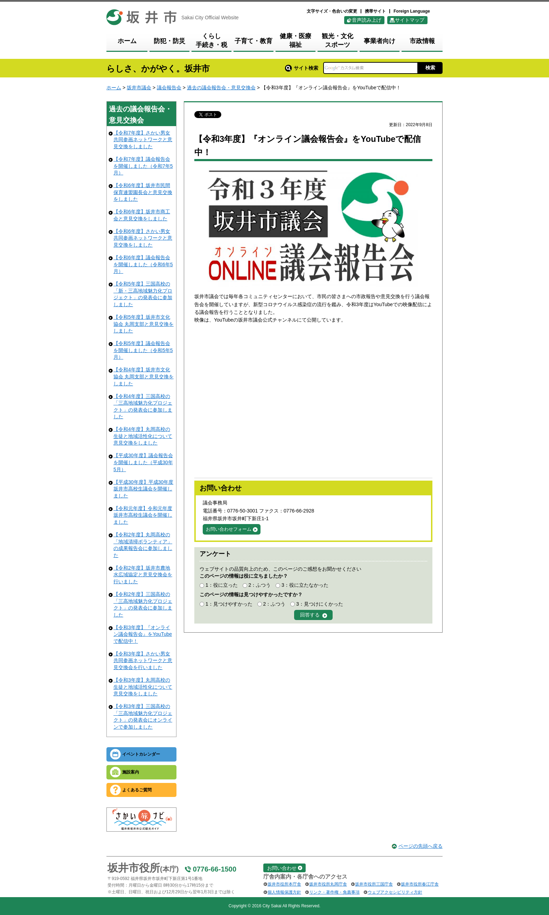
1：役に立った (222, 585)
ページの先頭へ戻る (420, 846)
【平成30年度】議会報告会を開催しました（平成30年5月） (143, 462)
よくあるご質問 (137, 789)
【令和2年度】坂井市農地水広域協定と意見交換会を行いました (142, 574)
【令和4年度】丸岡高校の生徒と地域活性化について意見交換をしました (142, 436)
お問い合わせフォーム (228, 529)
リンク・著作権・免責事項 (334, 892)
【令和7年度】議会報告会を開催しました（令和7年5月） (143, 166)
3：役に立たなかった (305, 585)
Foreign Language (412, 11)
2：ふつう (259, 585)
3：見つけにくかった (319, 604)
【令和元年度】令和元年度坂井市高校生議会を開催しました (142, 515)
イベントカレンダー (141, 754)
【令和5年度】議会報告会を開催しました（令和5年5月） (143, 350)
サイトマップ (409, 20)
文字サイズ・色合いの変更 (332, 11)
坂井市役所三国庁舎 (374, 884)
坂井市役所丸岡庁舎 (328, 884)
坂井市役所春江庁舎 (420, 884)
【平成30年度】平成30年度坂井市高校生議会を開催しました (143, 488)
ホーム (113, 87)
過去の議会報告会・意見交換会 (221, 87)
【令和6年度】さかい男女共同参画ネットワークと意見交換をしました (142, 238)
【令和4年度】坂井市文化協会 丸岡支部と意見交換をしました (143, 376)
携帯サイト (375, 11)
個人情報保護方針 (284, 892)
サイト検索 (301, 68)
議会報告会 (169, 87)
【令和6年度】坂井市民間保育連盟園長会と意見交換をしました (142, 192)
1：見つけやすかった (229, 604)
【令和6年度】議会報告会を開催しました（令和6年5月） (143, 264)
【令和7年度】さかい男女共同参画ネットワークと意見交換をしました (142, 139)
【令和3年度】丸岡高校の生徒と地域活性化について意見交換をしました (142, 686)
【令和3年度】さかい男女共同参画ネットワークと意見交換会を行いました (142, 660)
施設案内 (130, 772)
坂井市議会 (139, 87)
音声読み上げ (366, 20)
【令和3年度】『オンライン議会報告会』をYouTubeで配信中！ (142, 634)
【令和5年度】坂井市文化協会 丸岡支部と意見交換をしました (143, 323)
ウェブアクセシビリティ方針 (395, 892)
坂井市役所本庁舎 (284, 884)
